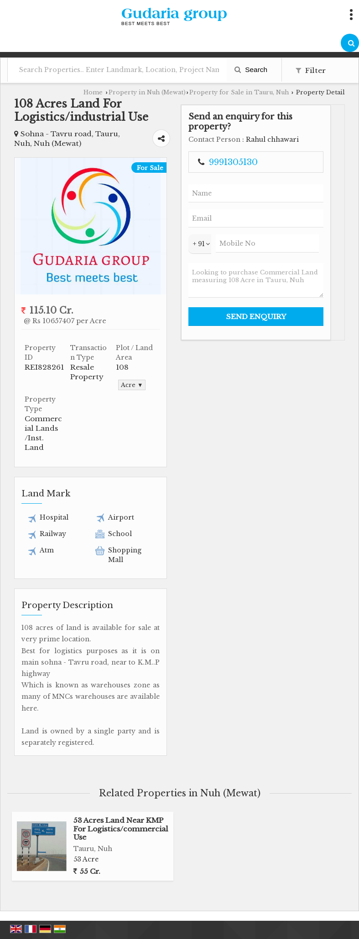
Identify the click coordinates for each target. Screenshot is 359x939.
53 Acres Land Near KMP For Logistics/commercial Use (120, 828)
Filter (311, 70)
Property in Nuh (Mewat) (147, 92)
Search (250, 69)
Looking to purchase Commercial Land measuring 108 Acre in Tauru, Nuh (255, 280)
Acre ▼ (132, 385)
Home (93, 92)
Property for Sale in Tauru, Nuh (239, 92)
